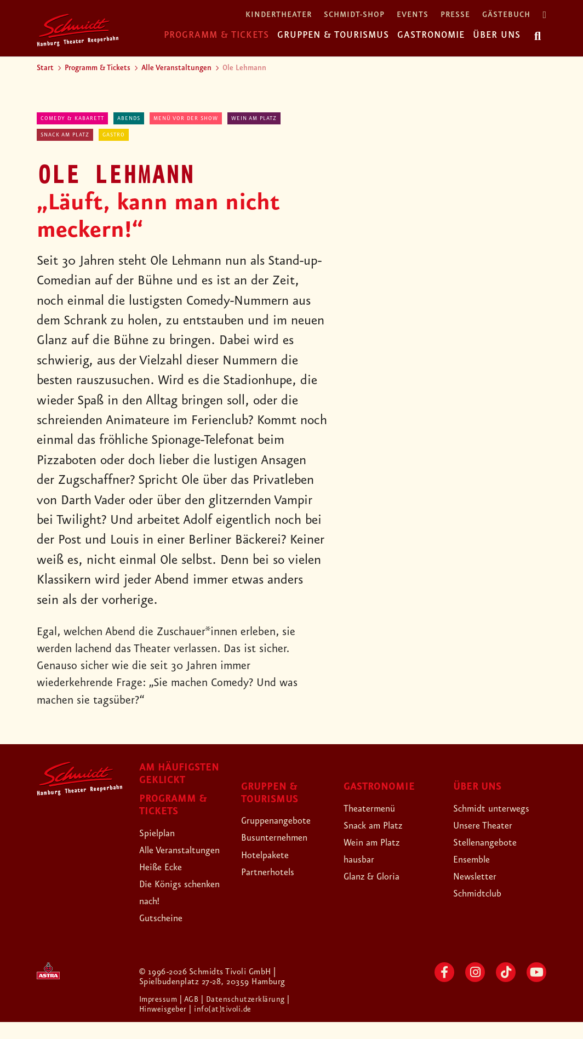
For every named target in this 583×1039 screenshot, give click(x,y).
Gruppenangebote (284, 820)
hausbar (362, 859)
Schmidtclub (482, 893)
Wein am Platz (254, 118)
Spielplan (160, 833)
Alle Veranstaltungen (176, 68)
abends (128, 118)
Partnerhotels (273, 871)
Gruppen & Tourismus (333, 35)
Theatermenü (375, 808)
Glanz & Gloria (378, 876)
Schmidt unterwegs (499, 808)
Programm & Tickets (216, 35)
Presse (455, 15)
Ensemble (475, 859)
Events (412, 15)
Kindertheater (278, 15)
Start (45, 68)
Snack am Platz (65, 135)
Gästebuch (506, 15)
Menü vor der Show (185, 118)
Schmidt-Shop (354, 15)
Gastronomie (431, 35)
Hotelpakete (270, 854)
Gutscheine (165, 935)
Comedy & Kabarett (72, 118)
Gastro (113, 135)
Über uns (497, 35)
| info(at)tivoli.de (224, 1026)
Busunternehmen (281, 837)
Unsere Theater (489, 825)
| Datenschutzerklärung (247, 1016)
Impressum (160, 1016)
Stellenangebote (491, 842)
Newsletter (479, 876)
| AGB (193, 1016)
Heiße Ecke (166, 883)
